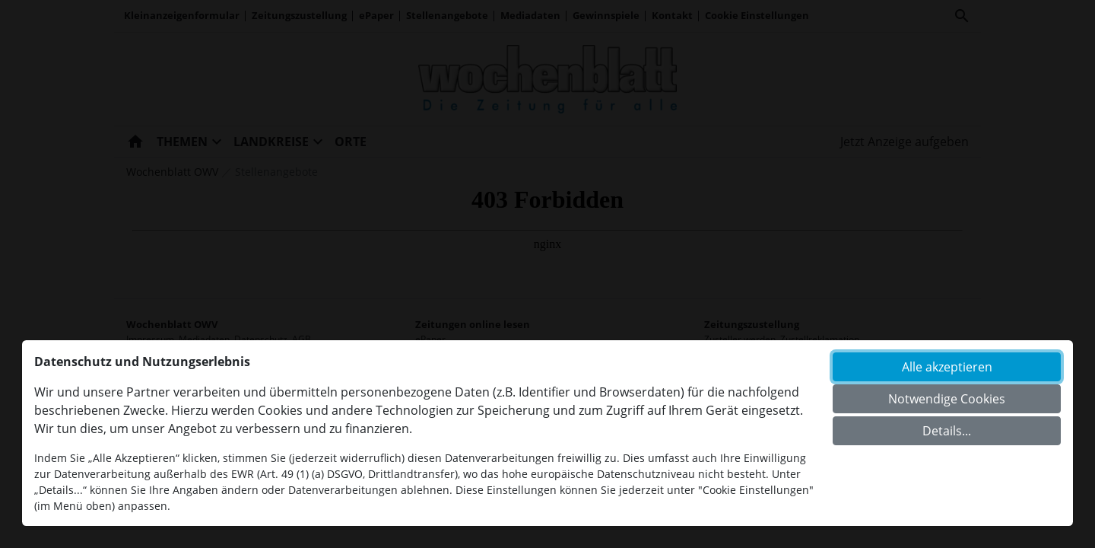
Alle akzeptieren (947, 366)
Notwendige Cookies (946, 398)
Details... (946, 430)
